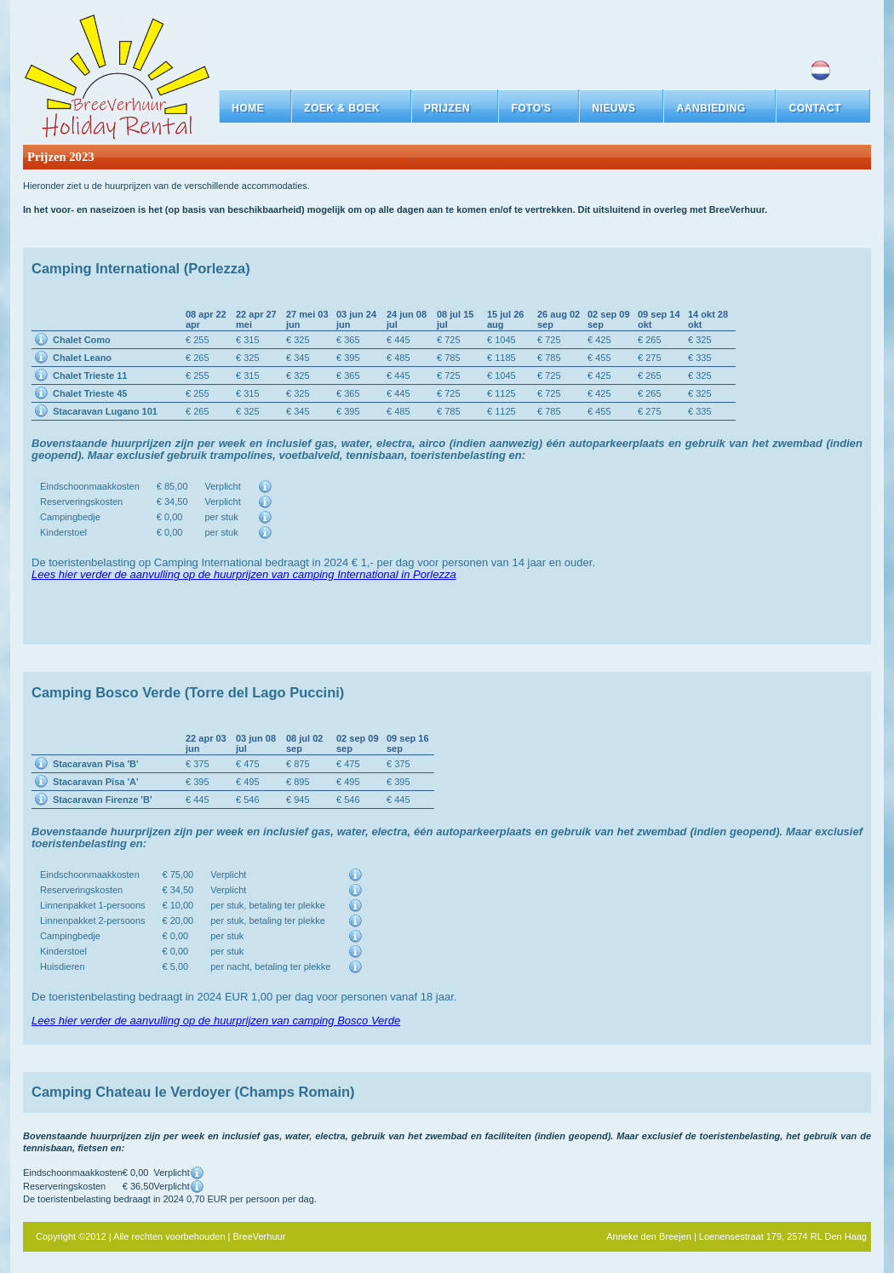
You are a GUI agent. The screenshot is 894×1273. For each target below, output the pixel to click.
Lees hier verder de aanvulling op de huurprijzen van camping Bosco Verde (216, 1020)
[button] (351, 108)
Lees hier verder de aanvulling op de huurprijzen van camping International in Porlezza (244, 574)
